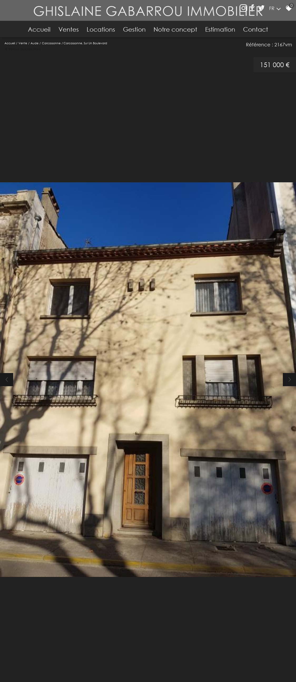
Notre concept (175, 29)
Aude (34, 43)
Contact (255, 29)
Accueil (39, 29)
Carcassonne (51, 43)
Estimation (220, 29)
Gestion (134, 29)
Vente (22, 43)
